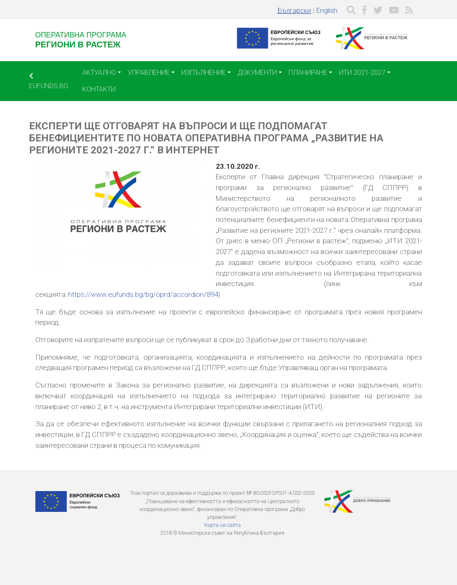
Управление (149, 73)
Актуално (99, 73)
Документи (257, 73)
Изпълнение (203, 73)
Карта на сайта (222, 525)
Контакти (99, 89)
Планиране (308, 73)
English (326, 11)
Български (294, 11)
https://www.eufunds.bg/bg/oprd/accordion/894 (143, 294)
